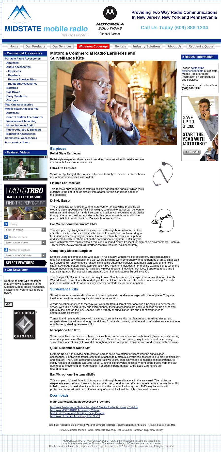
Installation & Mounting (20, 121)
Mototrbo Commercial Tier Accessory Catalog (77, 413)
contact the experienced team (193, 69)
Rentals (120, 46)
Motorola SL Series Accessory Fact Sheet (75, 416)
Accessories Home (17, 142)
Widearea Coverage (93, 46)
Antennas (12, 62)
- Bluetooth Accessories (21, 83)
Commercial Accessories (21, 137)
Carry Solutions (16, 96)
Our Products (35, 46)
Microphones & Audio (19, 125)
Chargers (11, 100)
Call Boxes (12, 91)
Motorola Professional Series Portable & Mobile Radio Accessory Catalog (94, 407)
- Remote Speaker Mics (20, 79)
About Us (174, 46)
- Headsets (12, 75)
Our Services (62, 46)
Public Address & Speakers (23, 129)
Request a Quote (201, 46)
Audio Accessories (18, 66)
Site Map (171, 425)
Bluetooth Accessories (20, 133)
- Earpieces (13, 71)
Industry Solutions (146, 46)
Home (14, 46)
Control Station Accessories (24, 117)
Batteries (11, 87)
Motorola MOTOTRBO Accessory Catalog (75, 410)
